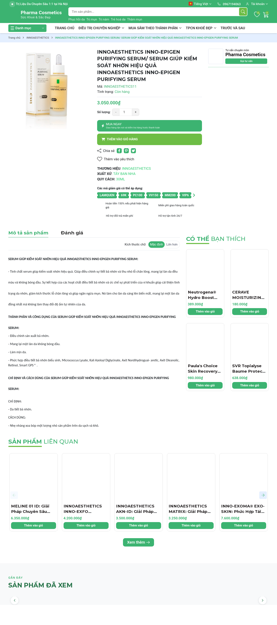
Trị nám (104, 19)
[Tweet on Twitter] (133, 150)
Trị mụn (91, 19)
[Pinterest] (126, 150)
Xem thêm (138, 542)
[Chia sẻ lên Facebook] (119, 150)
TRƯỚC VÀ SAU (233, 28)
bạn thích (216, 238)
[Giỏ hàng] (266, 15)
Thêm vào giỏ (205, 311)
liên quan (43, 441)
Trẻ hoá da (118, 19)
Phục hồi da (76, 19)
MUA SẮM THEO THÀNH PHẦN (155, 28)
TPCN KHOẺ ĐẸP (201, 28)
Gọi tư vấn (246, 61)
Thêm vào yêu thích (115, 159)
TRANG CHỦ (64, 28)
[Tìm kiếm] (243, 12)
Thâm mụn (134, 19)
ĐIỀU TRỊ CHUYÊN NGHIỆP (101, 28)
